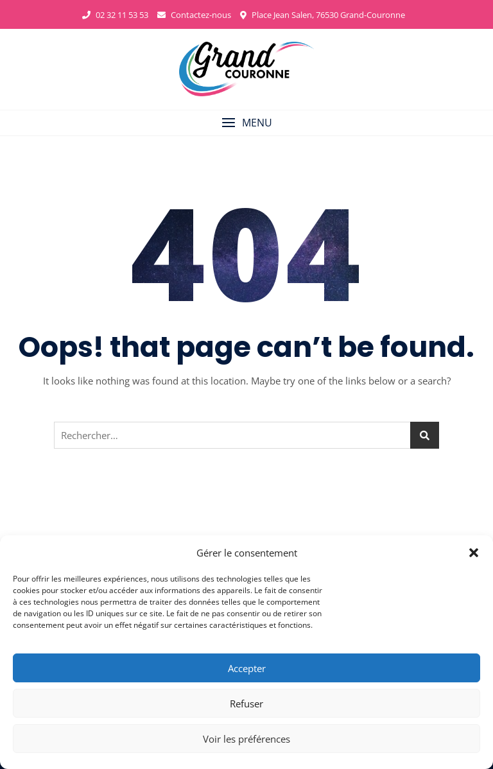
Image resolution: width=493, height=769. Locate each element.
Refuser (246, 703)
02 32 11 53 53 (115, 15)
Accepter (247, 668)
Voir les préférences (246, 738)
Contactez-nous (194, 15)
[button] (473, 552)
